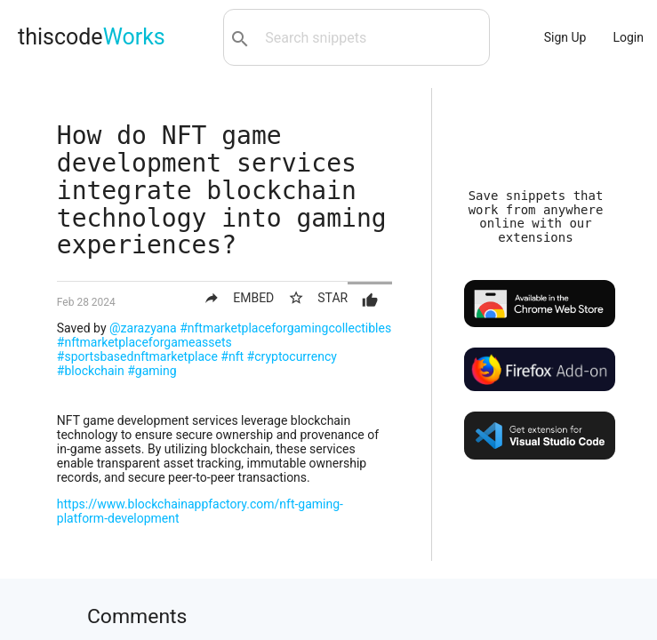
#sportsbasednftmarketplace (137, 356)
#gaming (151, 371)
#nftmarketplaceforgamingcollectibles (285, 328)
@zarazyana (143, 328)
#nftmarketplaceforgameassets (144, 342)
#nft (232, 356)
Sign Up (565, 37)
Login (628, 37)
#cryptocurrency (292, 356)
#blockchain (90, 371)
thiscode (91, 37)
